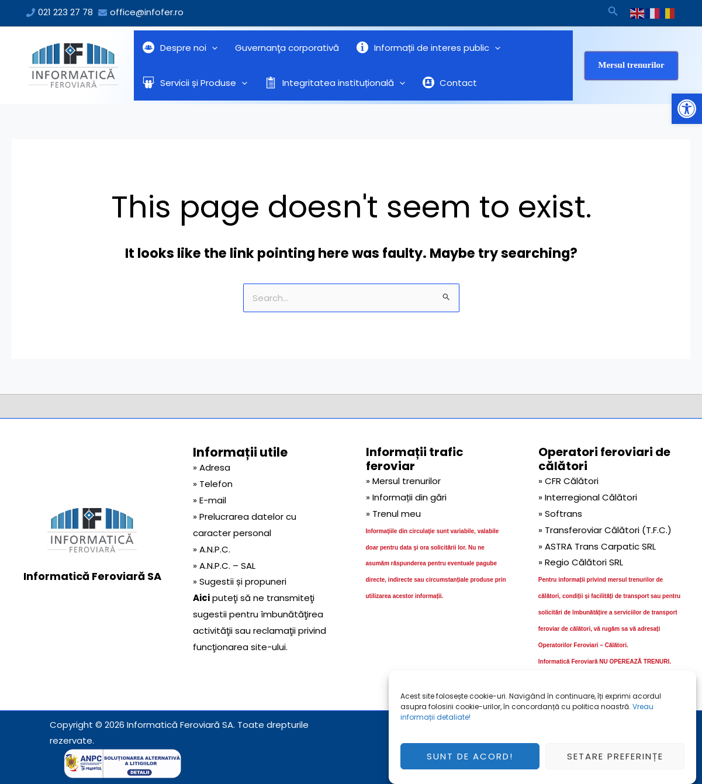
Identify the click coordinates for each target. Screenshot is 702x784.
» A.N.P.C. (211, 549)
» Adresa (211, 467)
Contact (450, 83)
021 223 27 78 (65, 12)
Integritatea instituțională (335, 83)
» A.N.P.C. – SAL (224, 565)
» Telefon (213, 484)
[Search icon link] (613, 13)
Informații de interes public (428, 47)
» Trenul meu (393, 513)
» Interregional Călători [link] (587, 497)
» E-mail (209, 500)
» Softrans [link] (560, 513)
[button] (687, 109)
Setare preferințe (615, 764)
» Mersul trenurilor (403, 481)
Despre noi (180, 47)
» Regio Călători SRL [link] (580, 562)
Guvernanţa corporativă (287, 48)
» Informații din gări (406, 497)
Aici (201, 598)
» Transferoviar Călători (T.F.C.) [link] (605, 530)
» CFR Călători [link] (568, 481)
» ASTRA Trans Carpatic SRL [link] (597, 546)
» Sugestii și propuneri (239, 581)
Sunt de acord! (470, 764)
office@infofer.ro (147, 12)
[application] (211, 47)
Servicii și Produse (195, 83)
